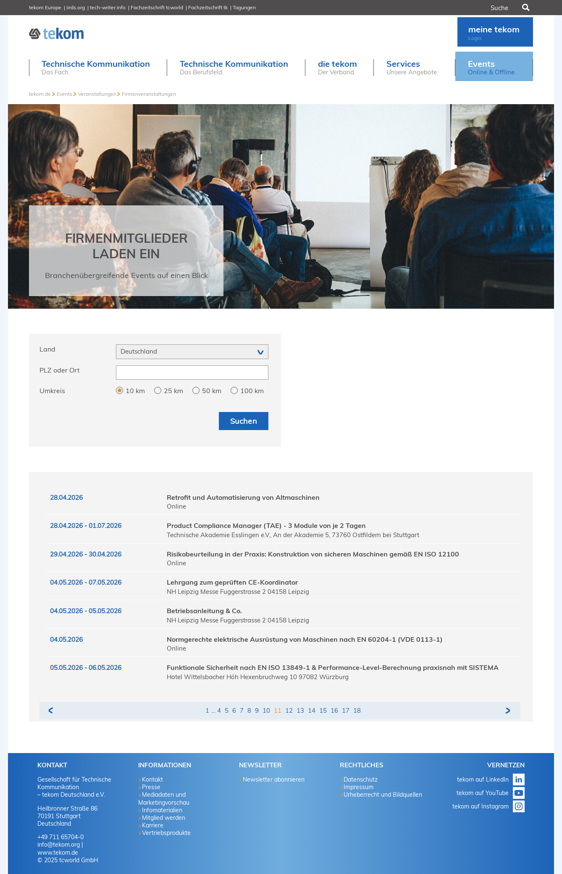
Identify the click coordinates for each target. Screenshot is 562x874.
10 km (135, 390)
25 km (173, 390)
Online (176, 506)
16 (334, 710)
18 (357, 710)
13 (300, 710)
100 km (252, 390)
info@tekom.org (58, 844)
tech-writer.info (108, 7)
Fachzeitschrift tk (208, 7)
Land (47, 349)
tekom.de (40, 94)
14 (311, 710)
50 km (211, 390)
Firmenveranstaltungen (149, 94)
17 (345, 710)
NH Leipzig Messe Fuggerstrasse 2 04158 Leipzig (238, 592)
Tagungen (244, 7)
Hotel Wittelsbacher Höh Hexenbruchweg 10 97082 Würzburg (258, 677)
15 (323, 710)
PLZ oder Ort (59, 370)
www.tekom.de (57, 852)
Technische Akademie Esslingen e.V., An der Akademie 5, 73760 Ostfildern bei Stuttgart (293, 535)
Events (64, 94)
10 (266, 710)
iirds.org (75, 7)
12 (289, 710)
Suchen (525, 7)
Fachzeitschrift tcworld (157, 7)
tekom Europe (45, 7)
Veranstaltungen (97, 94)
